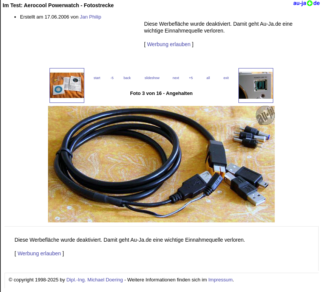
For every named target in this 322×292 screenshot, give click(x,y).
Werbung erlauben (168, 44)
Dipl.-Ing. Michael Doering (95, 280)
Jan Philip (90, 17)
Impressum (220, 280)
